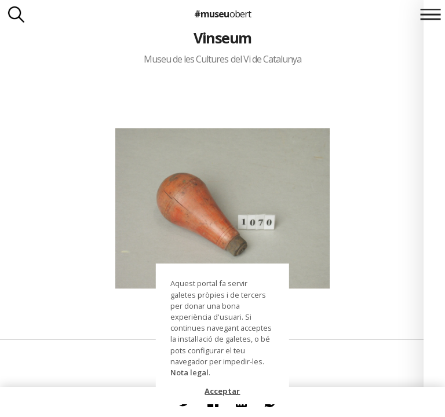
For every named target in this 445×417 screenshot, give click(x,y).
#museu (222, 14)
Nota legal (189, 372)
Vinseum (222, 37)
